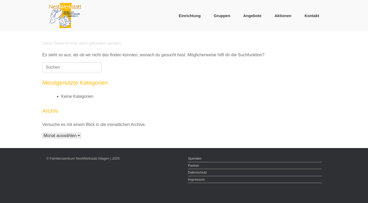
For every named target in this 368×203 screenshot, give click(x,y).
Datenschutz (197, 172)
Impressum (196, 179)
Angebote (252, 15)
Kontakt (311, 15)
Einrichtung (190, 15)
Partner (193, 166)
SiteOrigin (236, 192)
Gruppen (222, 15)
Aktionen (283, 15)
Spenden (195, 158)
